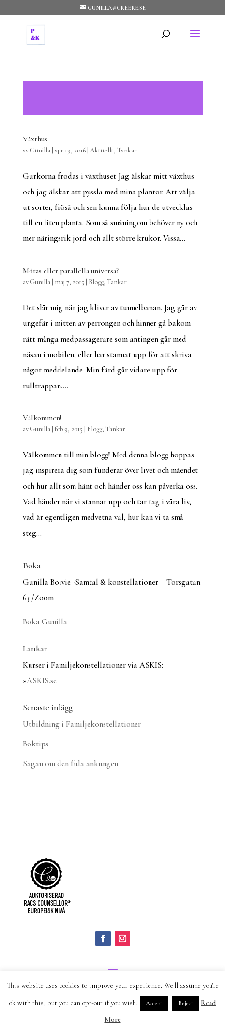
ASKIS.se (42, 680)
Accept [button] (154, 1003)
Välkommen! (42, 418)
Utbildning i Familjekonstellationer (82, 724)
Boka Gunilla (45, 622)
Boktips (35, 744)
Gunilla (40, 150)
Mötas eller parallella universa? (71, 270)
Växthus (35, 139)
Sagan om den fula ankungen (70, 763)
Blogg (96, 282)
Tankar (127, 150)
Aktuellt (102, 150)
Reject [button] (185, 1003)
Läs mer (113, 98)
